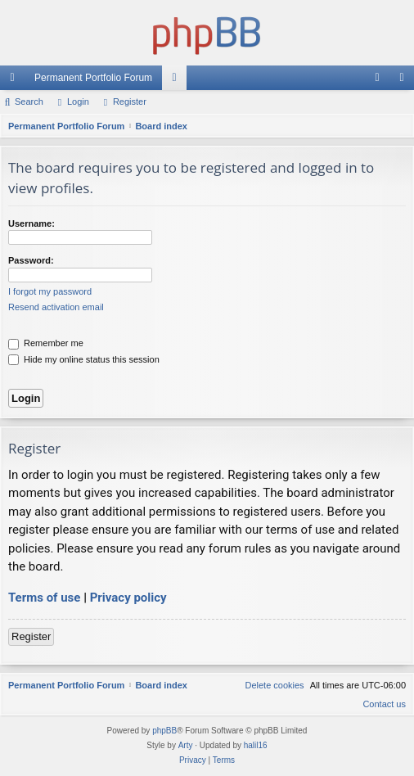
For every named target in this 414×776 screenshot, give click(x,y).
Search (29, 101)
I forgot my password (50, 291)
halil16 (256, 745)
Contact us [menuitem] (384, 704)
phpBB (164, 730)
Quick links (16, 81)
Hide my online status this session (84, 359)
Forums (178, 81)
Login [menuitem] (380, 81)
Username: (31, 223)
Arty (185, 745)
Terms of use (44, 597)
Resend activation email (56, 307)
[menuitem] (274, 685)
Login (78, 101)
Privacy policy (128, 597)
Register (129, 101)
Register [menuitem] (405, 81)
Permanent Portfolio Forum (93, 77)
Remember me (45, 343)
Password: (31, 260)
